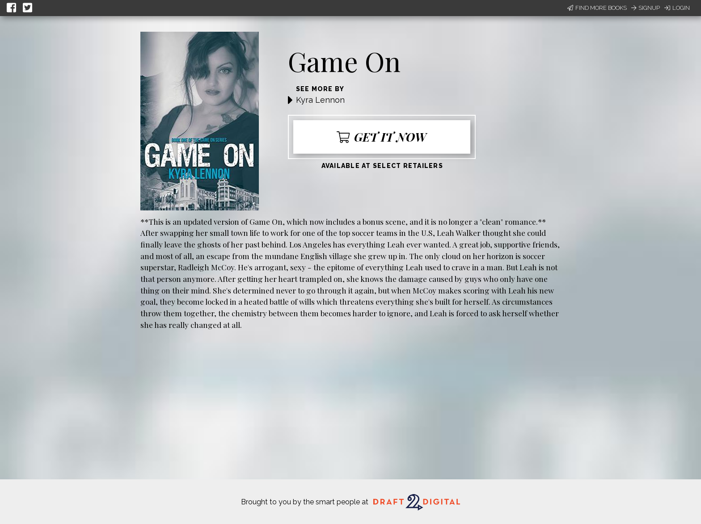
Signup (645, 7)
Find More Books (597, 7)
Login (677, 7)
